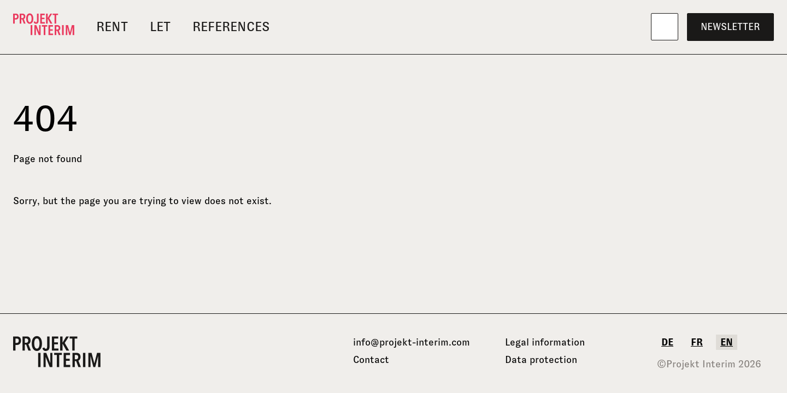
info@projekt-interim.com (411, 342)
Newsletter (730, 26)
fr (697, 342)
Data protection (541, 359)
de (667, 342)
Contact (371, 359)
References (231, 26)
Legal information (545, 342)
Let (160, 26)
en (726, 342)
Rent (112, 26)
